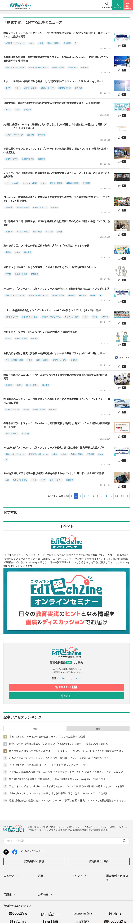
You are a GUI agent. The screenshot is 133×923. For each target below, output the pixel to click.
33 (116, 495)
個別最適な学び (12, 317)
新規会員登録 (66, 687)
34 (122, 495)
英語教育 (9, 207)
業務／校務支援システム (15, 67)
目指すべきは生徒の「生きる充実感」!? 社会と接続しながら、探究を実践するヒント (49, 267)
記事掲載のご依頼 (34, 861)
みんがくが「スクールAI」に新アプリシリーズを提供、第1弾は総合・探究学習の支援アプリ (53, 447)
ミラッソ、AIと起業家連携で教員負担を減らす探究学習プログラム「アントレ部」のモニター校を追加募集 (56, 175)
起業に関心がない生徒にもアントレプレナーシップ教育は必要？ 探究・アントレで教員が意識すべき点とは (55, 150)
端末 (7, 480)
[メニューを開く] (5, 5)
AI (75, 43)
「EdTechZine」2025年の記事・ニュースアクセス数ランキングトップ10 (48, 765)
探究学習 (67, 43)
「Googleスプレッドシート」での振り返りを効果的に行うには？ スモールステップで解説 (58, 793)
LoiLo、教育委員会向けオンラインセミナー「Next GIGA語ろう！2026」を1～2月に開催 (52, 310)
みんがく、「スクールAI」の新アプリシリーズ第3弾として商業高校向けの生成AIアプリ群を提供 (56, 288)
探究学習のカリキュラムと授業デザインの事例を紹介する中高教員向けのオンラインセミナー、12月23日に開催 (56, 401)
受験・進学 (72, 67)
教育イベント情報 (72, 317)
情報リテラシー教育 (29, 317)
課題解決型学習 (65, 88)
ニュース (11, 876)
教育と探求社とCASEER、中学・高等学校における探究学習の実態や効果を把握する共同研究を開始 (55, 376)
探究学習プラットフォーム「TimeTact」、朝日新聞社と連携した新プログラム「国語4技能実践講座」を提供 (56, 425)
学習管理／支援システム (15, 43)
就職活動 (71, 295)
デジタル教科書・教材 (14, 360)
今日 (35, 729)
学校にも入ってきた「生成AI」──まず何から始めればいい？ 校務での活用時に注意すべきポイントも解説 (67, 786)
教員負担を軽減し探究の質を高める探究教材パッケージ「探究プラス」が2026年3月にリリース (55, 353)
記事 (42, 876)
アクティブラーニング (14, 135)
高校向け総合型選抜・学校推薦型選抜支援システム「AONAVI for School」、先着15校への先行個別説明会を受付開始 (55, 59)
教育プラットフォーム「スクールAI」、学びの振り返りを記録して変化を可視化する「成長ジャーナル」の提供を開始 (56, 34)
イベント (79, 876)
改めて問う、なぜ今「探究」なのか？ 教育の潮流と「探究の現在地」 (41, 331)
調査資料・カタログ (117, 878)
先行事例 (9, 232)
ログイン (66, 695)
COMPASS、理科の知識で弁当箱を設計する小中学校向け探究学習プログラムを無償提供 (51, 103)
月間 (98, 729)
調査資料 (30, 135)
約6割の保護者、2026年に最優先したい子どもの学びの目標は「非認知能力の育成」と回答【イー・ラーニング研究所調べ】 (55, 126)
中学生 (40, 43)
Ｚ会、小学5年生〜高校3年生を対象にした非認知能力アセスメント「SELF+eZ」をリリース (53, 81)
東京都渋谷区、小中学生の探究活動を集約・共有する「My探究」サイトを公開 (46, 245)
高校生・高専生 (53, 43)
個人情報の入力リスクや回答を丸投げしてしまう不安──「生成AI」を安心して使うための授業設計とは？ (66, 750)
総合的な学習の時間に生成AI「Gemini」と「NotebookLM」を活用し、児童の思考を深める (58, 743)
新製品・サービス (47, 88)
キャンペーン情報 (30, 183)
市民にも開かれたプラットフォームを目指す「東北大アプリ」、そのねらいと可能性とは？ (58, 758)
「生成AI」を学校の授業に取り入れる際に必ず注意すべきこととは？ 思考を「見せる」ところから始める (66, 772)
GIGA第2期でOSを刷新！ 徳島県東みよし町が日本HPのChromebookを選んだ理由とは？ (57, 779)
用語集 (9, 895)
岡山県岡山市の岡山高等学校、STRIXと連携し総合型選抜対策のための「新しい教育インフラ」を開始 (56, 223)
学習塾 (59, 232)
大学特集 (45, 895)
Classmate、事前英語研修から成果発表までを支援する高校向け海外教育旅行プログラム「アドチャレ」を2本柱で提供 (56, 199)
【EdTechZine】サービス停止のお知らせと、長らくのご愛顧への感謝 (47, 736)
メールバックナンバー (66, 678)
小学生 (31, 43)
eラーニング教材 (12, 183)
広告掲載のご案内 (99, 861)
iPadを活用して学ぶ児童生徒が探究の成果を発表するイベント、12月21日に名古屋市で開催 (53, 473)
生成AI (92, 295)
